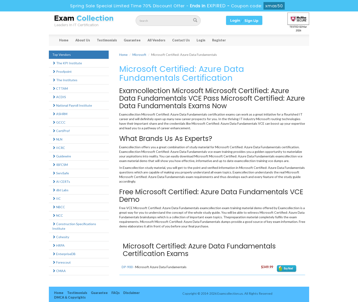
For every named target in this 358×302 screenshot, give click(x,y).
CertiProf (61, 131)
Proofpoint (62, 71)
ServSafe (60, 173)
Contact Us (181, 40)
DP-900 (127, 267)
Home (63, 40)
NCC (57, 215)
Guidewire (61, 156)
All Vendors (156, 40)
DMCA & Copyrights (70, 297)
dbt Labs (60, 190)
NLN (57, 139)
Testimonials (107, 40)
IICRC (58, 148)
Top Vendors (61, 55)
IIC (56, 198)
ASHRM (59, 114)
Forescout (61, 262)
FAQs (115, 293)
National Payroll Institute (72, 105)
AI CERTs (61, 181)
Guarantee (132, 40)
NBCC (58, 207)
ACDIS (59, 97)
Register (219, 40)
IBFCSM (60, 165)
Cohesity (60, 237)
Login (201, 40)
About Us (82, 40)
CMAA (59, 271)
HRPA (58, 245)
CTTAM (60, 88)
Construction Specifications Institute (74, 226)
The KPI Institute (67, 63)
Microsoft (139, 55)
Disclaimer (131, 293)
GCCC (59, 122)
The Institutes (64, 80)
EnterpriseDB (64, 254)
